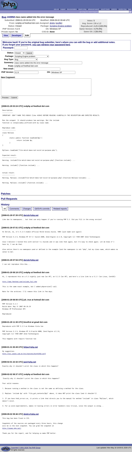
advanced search (93, 9)
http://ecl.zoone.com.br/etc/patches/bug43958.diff (24, 354)
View (6, 35)
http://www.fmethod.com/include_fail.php (19, 281)
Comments (14, 209)
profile (59, 23)
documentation (72, 9)
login (129, 9)
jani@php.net (30, 362)
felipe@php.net (31, 347)
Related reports (60, 209)
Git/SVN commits (42, 209)
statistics (114, 9)
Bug (4, 17)
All (5, 209)
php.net (56, 9)
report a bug (82, 9)
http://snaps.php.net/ (11, 428)
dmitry (52, 23)
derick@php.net (31, 215)
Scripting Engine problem (61, 26)
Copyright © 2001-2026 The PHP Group (25, 448)
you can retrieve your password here (51, 45)
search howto (105, 9)
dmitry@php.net (31, 414)
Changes (27, 209)
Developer (16, 35)
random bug (123, 9)
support (63, 9)
